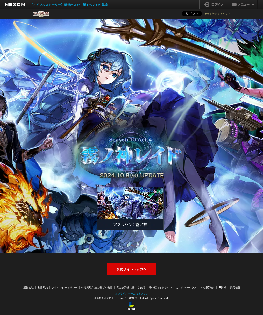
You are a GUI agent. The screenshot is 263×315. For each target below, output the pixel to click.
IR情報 (222, 287)
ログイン (214, 4)
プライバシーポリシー (64, 287)
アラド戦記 (210, 13)
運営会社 (28, 287)
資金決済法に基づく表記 (130, 287)
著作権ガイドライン (160, 287)
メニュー (243, 4)
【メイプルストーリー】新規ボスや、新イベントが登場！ (70, 5)
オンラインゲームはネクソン (131, 293)
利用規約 (43, 287)
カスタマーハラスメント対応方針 (195, 287)
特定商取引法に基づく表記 (96, 287)
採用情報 (235, 287)
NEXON (15, 4)
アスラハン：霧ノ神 (130, 208)
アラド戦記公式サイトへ (131, 269)
